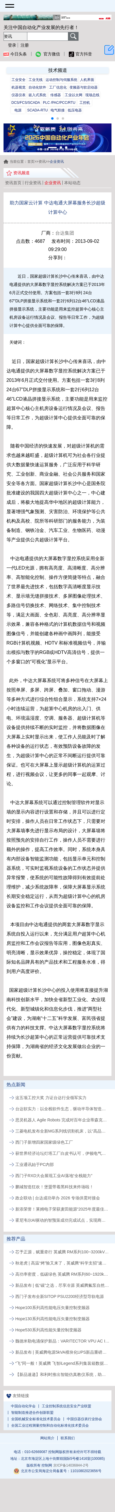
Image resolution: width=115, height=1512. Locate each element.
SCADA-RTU (37, 110)
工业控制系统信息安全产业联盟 (66, 1406)
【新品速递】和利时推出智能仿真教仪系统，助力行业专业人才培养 (62, 1374)
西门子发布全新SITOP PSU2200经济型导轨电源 (59, 1296)
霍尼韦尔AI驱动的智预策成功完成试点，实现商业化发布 (62, 1220)
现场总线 (92, 95)
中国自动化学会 (23, 1406)
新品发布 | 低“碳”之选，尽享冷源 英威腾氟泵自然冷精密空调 (62, 1285)
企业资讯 (52, 182)
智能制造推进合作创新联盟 (32, 1412)
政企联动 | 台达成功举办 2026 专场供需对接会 (57, 1198)
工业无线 (36, 80)
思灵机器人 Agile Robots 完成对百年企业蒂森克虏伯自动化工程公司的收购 (62, 1120)
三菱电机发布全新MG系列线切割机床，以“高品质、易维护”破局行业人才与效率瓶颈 (62, 1131)
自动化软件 (37, 87)
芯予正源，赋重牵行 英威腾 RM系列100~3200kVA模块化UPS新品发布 (62, 1252)
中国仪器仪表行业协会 (84, 1419)
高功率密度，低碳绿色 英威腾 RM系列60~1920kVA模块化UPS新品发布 (62, 1274)
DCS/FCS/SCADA (25, 103)
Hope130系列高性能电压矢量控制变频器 (52, 1318)
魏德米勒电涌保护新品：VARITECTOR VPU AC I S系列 (62, 1341)
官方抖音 (80, 54)
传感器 (55, 95)
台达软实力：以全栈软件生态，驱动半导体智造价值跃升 (62, 1108)
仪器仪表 (18, 95)
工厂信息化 (58, 87)
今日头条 (15, 54)
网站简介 (47, 1438)
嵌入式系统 (37, 95)
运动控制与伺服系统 (61, 80)
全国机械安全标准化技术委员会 (36, 1419)
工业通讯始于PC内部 (34, 1164)
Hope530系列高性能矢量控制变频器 (48, 1330)
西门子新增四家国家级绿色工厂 (44, 1142)
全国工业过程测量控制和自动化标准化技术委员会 (50, 1425)
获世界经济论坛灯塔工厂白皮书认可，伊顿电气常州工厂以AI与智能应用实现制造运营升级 (62, 1153)
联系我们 (68, 1438)
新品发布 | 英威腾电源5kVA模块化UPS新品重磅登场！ (62, 1352)
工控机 (84, 103)
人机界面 (87, 80)
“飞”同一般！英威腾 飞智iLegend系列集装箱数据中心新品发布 (62, 1363)
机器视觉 (18, 87)
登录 (12, 45)
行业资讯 (33, 182)
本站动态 (72, 182)
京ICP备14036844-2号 (71, 1465)
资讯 (42, 162)
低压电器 (75, 110)
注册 (25, 45)
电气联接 (58, 110)
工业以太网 (73, 95)
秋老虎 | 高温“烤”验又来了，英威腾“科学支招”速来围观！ (62, 1263)
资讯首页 (13, 182)
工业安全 (18, 80)
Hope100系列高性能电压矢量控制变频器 (52, 1307)
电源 (17, 110)
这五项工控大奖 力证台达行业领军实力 (50, 1097)
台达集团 (64, 232)
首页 (30, 162)
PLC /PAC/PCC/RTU (59, 103)
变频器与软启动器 (83, 87)
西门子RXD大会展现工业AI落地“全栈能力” (53, 1175)
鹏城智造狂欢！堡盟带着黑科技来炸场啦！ (54, 1186)
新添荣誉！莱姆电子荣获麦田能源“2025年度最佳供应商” (62, 1209)
